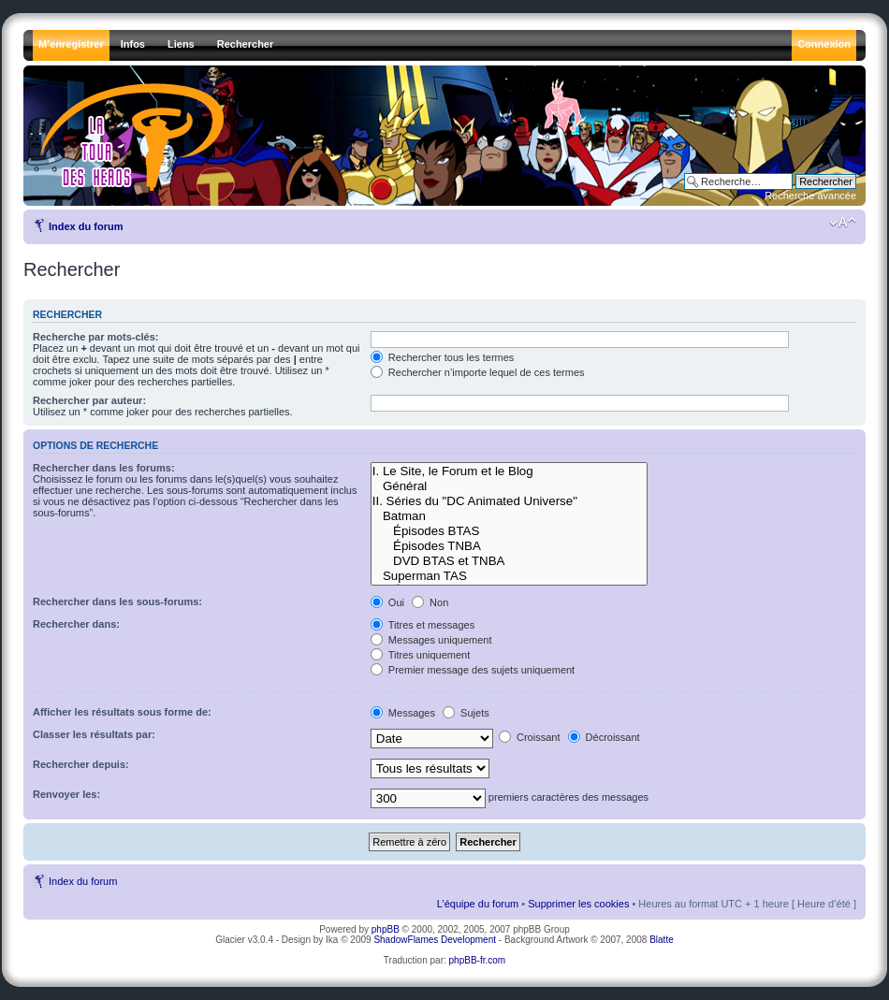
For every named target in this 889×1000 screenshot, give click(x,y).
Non (430, 602)
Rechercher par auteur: (89, 400)
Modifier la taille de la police (842, 222)
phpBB (386, 929)
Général (509, 486)
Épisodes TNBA (509, 546)
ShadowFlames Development (434, 940)
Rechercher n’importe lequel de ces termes (478, 372)
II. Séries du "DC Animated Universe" (509, 501)
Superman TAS (509, 576)
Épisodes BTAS (509, 531)
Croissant (530, 737)
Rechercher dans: (76, 624)
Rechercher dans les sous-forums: (117, 601)
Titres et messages (422, 624)
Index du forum (86, 226)
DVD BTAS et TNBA (509, 561)
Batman (509, 516)
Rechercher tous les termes (443, 357)
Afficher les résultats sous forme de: (122, 711)
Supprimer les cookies (578, 903)
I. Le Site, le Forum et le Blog (509, 471)
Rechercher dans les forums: (104, 467)
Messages (403, 712)
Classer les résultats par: (94, 734)
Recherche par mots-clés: (96, 336)
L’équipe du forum (477, 903)
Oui (387, 602)
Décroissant (604, 737)
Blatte (661, 940)
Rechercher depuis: (81, 764)
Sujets (466, 712)
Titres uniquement (421, 654)
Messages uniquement (431, 639)
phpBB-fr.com (477, 960)
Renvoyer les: (66, 794)
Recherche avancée (810, 195)
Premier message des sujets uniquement (473, 669)
